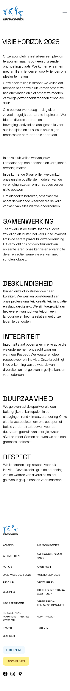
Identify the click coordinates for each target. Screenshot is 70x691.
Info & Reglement (13, 603)
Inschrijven (16, 661)
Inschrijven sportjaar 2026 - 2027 (51, 591)
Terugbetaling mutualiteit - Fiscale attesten (16, 616)
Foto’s (7, 567)
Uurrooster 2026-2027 (50, 556)
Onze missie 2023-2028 (17, 574)
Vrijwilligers (45, 582)
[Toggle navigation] (65, 13)
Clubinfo (9, 592)
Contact (9, 636)
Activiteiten (11, 556)
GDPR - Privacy (46, 616)
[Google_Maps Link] (20, 674)
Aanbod (8, 545)
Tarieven (42, 628)
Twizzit (7, 628)
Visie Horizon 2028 (48, 574)
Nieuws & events (48, 545)
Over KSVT (44, 567)
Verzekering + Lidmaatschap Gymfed (51, 603)
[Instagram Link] (12, 674)
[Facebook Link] (5, 674)
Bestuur (8, 582)
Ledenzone (14, 650)
